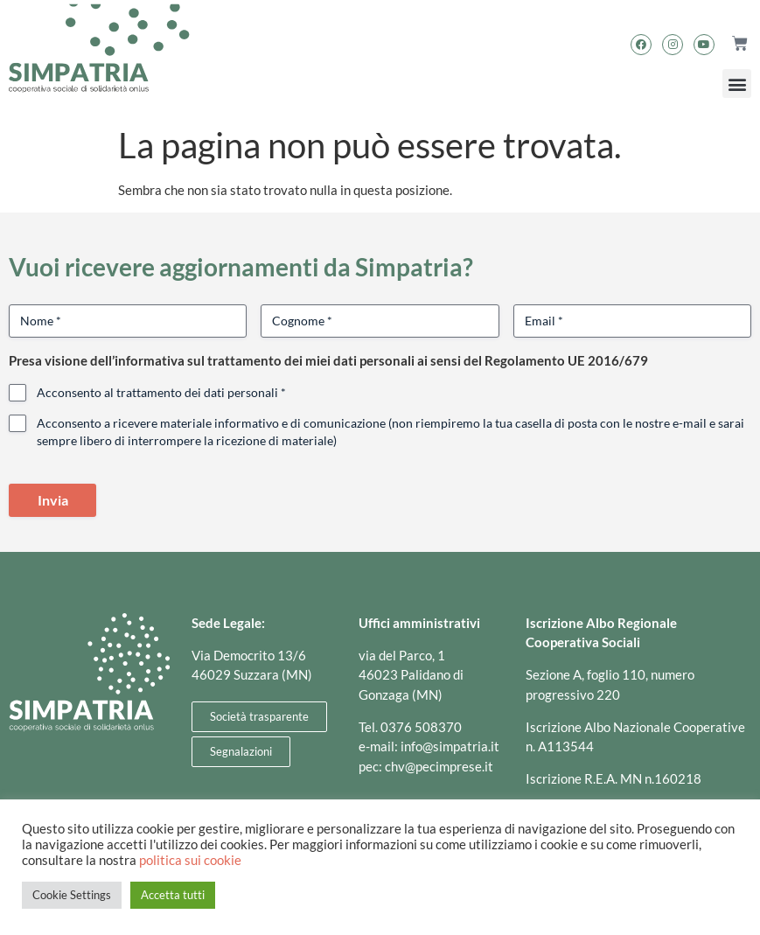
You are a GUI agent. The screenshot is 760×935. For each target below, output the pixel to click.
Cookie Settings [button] (71, 895)
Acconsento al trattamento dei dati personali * (161, 392)
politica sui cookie (190, 860)
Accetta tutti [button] (173, 895)
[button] (736, 83)
